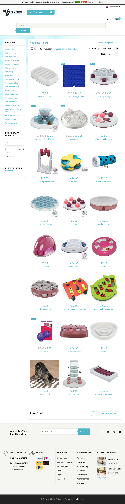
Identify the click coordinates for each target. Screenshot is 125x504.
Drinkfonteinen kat (12, 105)
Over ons (80, 458)
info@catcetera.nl (17, 470)
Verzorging (9, 79)
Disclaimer (81, 462)
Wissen (9, 170)
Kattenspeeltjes (11, 87)
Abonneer (84, 432)
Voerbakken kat (11, 98)
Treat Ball (44, 352)
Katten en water (115, 469)
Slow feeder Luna (103, 352)
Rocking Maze (103, 224)
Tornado (74, 182)
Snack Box (45, 267)
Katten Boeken (10, 90)
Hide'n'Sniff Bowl (44, 309)
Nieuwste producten (65, 462)
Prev (118, 451)
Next (120, 451)
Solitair (74, 224)
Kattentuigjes (10, 72)
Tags (59, 475)
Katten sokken (10, 119)
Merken (60, 471)
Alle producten (63, 458)
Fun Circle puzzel (103, 267)
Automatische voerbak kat (14, 110)
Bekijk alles (101, 478)
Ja (77, 2)
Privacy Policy (82, 466)
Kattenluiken (10, 49)
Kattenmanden (10, 53)
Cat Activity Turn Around (45, 182)
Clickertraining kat (12, 68)
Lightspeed (79, 499)
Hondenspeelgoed (12, 115)
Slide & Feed (74, 267)
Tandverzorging (11, 123)
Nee (83, 2)
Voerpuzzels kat (111, 43)
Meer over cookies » (95, 2)
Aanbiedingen (62, 466)
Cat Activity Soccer (74, 352)
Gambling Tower (74, 394)
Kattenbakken (10, 57)
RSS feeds (61, 479)
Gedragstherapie (11, 94)
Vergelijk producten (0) (66, 49)
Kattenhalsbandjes (12, 60)
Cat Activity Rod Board (103, 394)
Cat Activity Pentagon (104, 97)
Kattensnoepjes (11, 102)
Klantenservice (83, 479)
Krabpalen (9, 75)
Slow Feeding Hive (45, 224)
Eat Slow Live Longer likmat (74, 97)
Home (101, 43)
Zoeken (22, 31)
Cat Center (74, 139)
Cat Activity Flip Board (103, 139)
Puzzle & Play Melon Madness (74, 309)
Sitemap (80, 483)
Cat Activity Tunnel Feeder (44, 139)
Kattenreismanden (12, 64)
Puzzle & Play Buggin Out (103, 309)
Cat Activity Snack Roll (103, 182)
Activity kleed (45, 394)
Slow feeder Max (44, 97)
